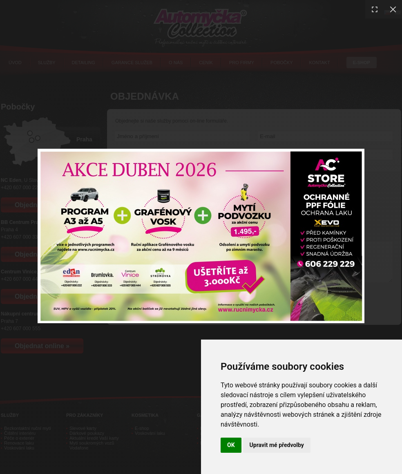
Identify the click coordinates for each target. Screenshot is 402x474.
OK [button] (231, 445)
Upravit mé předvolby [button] (277, 445)
